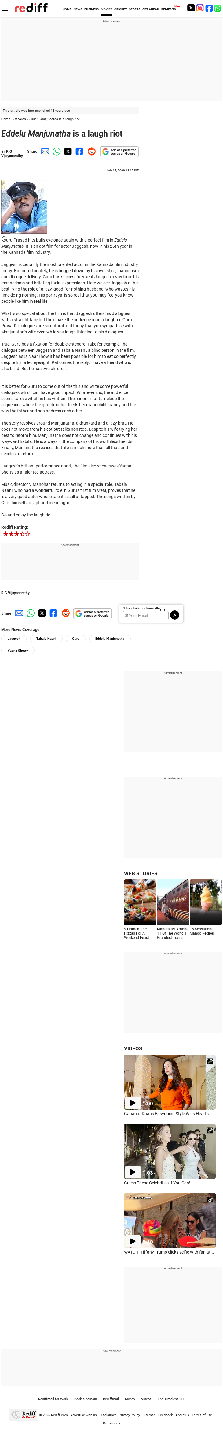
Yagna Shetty (18, 651)
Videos (146, 1399)
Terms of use (202, 1415)
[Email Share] (44, 151)
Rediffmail (111, 1399)
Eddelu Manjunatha (109, 639)
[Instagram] (200, 8)
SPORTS (134, 9)
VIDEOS (133, 1048)
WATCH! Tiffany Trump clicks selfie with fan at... (169, 1252)
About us (182, 1415)
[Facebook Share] (79, 151)
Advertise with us (84, 1415)
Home (5, 119)
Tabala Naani (46, 639)
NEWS (78, 9)
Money (130, 1399)
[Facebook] (209, 8)
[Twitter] (191, 8)
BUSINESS (91, 9)
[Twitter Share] (67, 151)
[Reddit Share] (90, 151)
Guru (75, 639)
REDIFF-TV (168, 9)
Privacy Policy (129, 1415)
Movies (20, 119)
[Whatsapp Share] (55, 151)
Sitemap (149, 1415)
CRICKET (120, 9)
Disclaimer (108, 1415)
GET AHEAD (150, 9)
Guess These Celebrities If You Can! (157, 1182)
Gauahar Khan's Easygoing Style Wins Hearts (166, 1113)
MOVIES (106, 9)
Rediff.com (59, 1415)
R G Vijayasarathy (12, 153)
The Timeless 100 (171, 1399)
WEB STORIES (140, 873)
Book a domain (85, 1399)
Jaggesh (14, 639)
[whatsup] (218, 8)
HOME (67, 9)
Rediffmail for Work (53, 1399)
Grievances (111, 1423)
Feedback (165, 1415)
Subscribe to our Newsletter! (142, 608)
